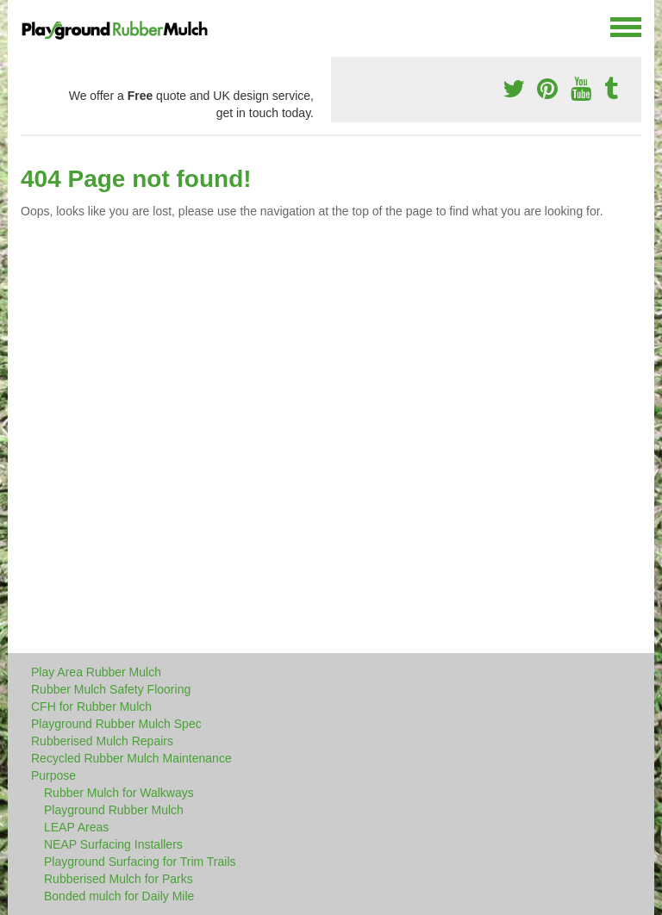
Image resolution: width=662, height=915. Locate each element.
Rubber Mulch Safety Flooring (110, 689)
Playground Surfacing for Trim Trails (140, 861)
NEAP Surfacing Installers (113, 844)
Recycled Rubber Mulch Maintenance (131, 758)
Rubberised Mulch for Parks (118, 879)
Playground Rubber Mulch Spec (116, 724)
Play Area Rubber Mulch (96, 672)
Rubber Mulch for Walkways (119, 793)
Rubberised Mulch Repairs (102, 741)
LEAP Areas (76, 827)
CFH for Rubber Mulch (91, 706)
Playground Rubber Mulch (114, 810)
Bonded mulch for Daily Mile (119, 896)
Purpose (53, 775)
